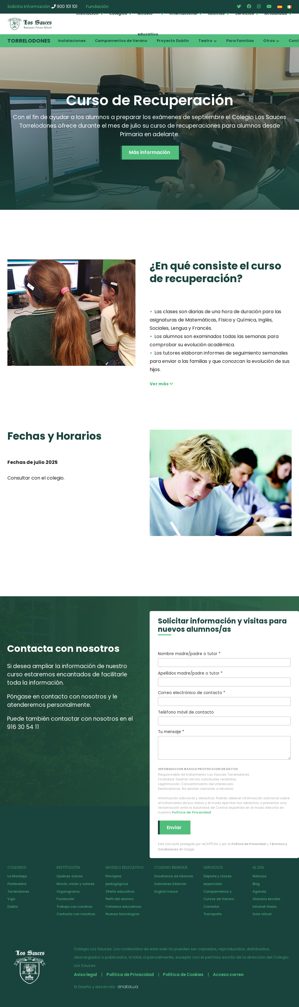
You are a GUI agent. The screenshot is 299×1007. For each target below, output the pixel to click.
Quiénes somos (69, 876)
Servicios (244, 13)
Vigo (11, 898)
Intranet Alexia (265, 906)
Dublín (12, 906)
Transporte (212, 914)
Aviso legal (86, 974)
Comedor (211, 906)
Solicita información (28, 6)
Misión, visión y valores (75, 883)
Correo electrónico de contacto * (224, 698)
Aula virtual (262, 914)
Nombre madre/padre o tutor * (224, 659)
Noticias (259, 876)
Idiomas (216, 13)
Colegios (118, 13)
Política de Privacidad (191, 812)
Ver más (161, 384)
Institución (87, 13)
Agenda (259, 891)
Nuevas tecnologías (123, 914)
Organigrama (68, 891)
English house (166, 891)
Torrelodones (28, 40)
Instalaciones (71, 40)
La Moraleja (17, 876)
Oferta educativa (120, 891)
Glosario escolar (266, 898)
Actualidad (275, 13)
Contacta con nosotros (75, 914)
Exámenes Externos (170, 883)
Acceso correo (232, 974)
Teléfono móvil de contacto (224, 717)
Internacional (183, 13)
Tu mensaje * (224, 744)
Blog (256, 883)
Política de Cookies (185, 974)
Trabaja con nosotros (74, 906)
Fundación (65, 898)
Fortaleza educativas (123, 906)
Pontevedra (16, 883)
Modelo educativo (148, 24)
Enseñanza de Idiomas (173, 876)
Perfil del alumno (119, 898)
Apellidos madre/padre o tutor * (224, 678)
